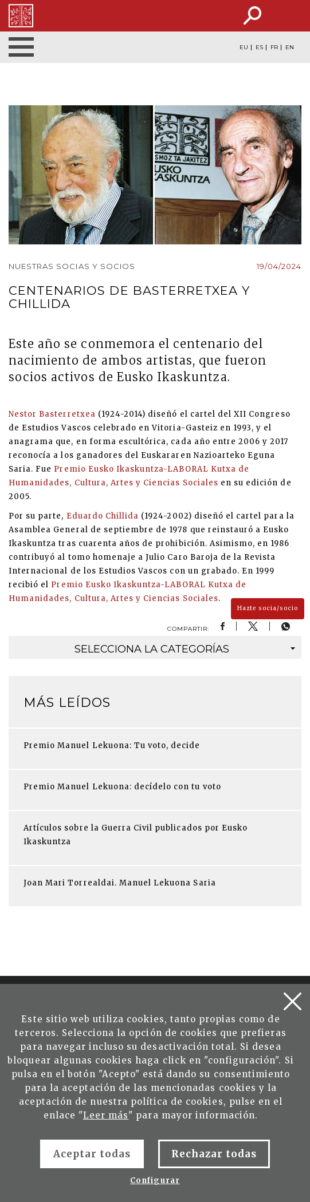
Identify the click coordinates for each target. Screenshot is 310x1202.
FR (274, 47)
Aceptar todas (92, 1154)
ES (259, 47)
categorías (185, 649)
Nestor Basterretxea (52, 414)
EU (244, 47)
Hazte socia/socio (267, 608)
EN (289, 47)
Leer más (105, 1115)
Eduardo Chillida (102, 516)
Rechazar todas (214, 1154)
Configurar (154, 1180)
